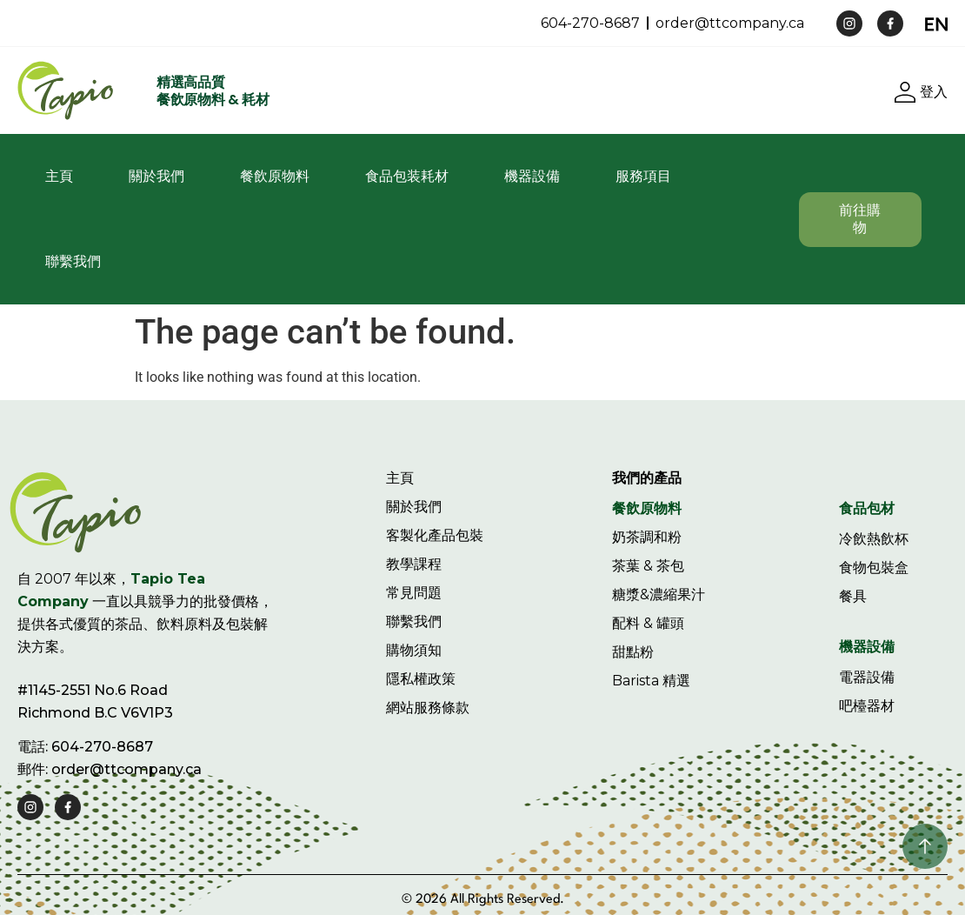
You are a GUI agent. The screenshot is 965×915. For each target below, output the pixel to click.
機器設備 (532, 176)
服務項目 (643, 176)
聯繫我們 (73, 261)
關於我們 (156, 176)
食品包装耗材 (407, 176)
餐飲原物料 (274, 176)
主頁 (59, 176)
